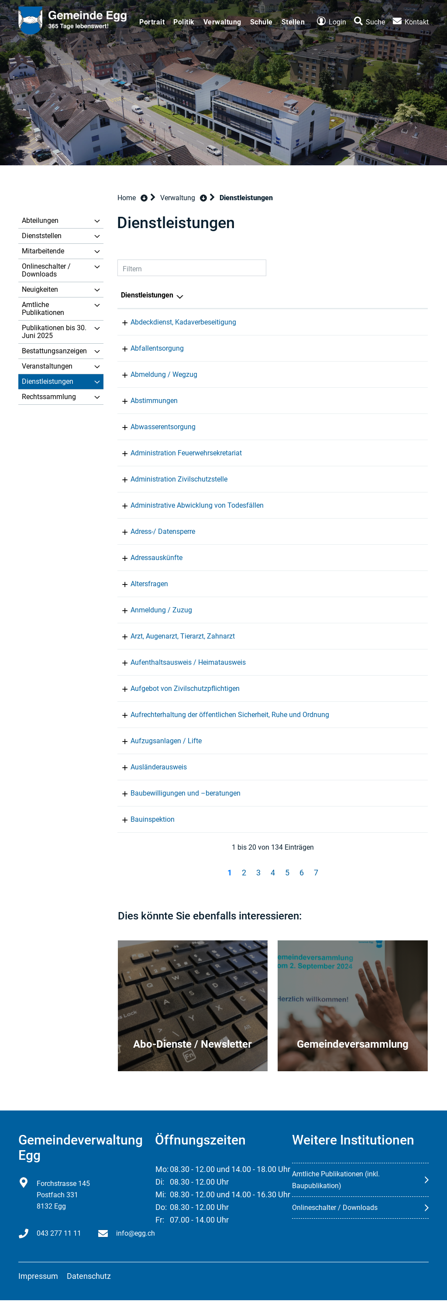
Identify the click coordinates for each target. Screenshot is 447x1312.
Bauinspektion (143, 831)
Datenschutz (89, 1287)
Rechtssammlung (49, 397)
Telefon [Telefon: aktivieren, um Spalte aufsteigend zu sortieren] (383, 295)
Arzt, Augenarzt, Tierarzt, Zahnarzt (173, 636)
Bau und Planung (308, 752)
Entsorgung (299, 348)
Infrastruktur (301, 427)
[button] (183, 198)
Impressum (38, 1287)
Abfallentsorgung (147, 348)
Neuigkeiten (40, 289)
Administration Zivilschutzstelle (169, 479)
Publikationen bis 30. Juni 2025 (54, 332)
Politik (184, 22)
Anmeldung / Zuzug (151, 610)
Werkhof (295, 322)
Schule (261, 22)
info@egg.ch (135, 1245)
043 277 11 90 (393, 322)
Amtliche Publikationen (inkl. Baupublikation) (336, 1192)
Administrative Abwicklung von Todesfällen (187, 505)
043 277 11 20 (393, 427)
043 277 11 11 (393, 348)
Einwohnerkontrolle (311, 374)
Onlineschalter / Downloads (46, 270)
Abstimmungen (144, 400)
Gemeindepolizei (307, 715)
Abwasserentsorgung (153, 427)
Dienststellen (42, 236)
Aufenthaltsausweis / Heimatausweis (178, 662)
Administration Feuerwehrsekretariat (176, 453)
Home (126, 198)
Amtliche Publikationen (43, 309)
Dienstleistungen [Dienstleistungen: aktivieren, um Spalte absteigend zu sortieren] (147, 295)
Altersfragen (139, 584)
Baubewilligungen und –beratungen (176, 805)
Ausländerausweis (149, 779)
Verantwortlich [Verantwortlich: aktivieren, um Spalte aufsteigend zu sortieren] (305, 295)
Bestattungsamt (306, 505)
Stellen (293, 22)
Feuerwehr (298, 453)
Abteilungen (40, 220)
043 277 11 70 (393, 400)
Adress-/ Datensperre (153, 531)
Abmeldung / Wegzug (154, 374)
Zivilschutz (299, 479)
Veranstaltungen (47, 366)
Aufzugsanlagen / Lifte (156, 752)
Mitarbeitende (43, 251)
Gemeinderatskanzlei (314, 400)
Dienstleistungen (47, 381)
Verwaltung (222, 22)
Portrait (152, 22)
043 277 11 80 (393, 715)
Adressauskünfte (147, 558)
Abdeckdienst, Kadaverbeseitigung (174, 322)
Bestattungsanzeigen (54, 351)
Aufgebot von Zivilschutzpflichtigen (175, 688)
